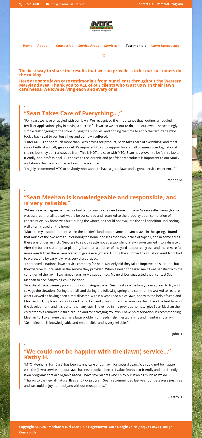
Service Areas (88, 46)
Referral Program (170, 4)
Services (110, 46)
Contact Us (145, 4)
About (42, 46)
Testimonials (136, 46)
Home (27, 46)
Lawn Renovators (165, 46)
